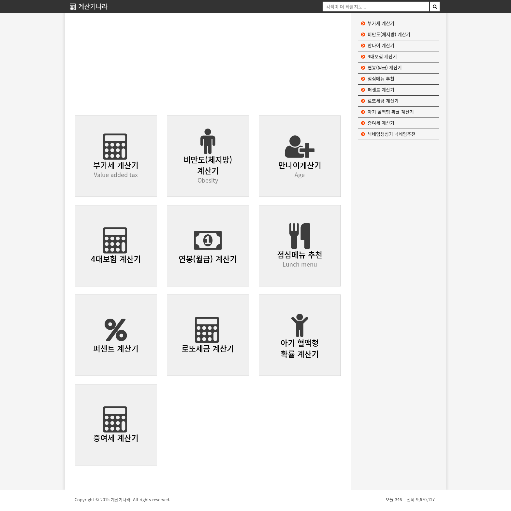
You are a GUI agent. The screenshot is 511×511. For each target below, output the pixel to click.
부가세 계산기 (377, 23)
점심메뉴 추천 (377, 78)
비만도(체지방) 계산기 (385, 34)
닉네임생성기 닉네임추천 (388, 134)
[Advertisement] (208, 65)
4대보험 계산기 (379, 56)
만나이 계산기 (377, 45)
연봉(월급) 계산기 (381, 67)
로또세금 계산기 (380, 100)
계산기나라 (89, 6)
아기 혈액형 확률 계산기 (387, 111)
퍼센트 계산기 (377, 89)
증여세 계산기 (377, 122)
